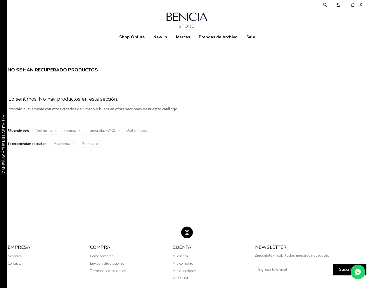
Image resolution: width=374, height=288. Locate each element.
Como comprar (101, 256)
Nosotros (15, 256)
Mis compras (183, 263)
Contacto (14, 263)
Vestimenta (44, 130)
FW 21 (102, 130)
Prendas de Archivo (218, 37)
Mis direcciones (185, 270)
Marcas (183, 37)
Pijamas (70, 130)
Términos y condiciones (108, 270)
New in (160, 37)
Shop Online (132, 37)
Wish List (180, 278)
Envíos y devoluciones (107, 263)
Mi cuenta (180, 256)
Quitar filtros (136, 130)
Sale (250, 37)
